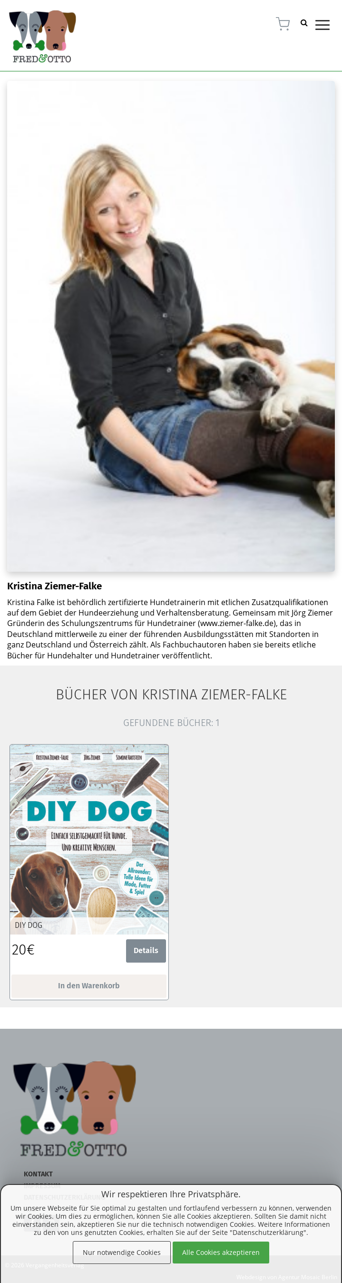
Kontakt (38, 1174)
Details (146, 950)
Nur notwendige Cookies (122, 1252)
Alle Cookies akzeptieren (221, 1252)
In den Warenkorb (89, 985)
